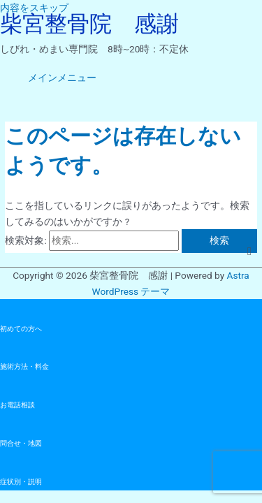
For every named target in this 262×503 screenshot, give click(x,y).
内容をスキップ (34, 7)
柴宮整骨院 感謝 (89, 23)
